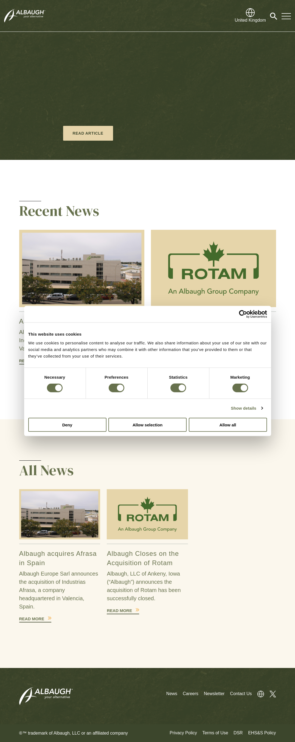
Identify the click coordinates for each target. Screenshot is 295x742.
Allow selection (147, 424)
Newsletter (214, 693)
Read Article (88, 133)
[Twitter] (270, 693)
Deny (67, 424)
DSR (238, 732)
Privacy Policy (183, 732)
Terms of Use (215, 732)
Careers (190, 693)
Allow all (228, 424)
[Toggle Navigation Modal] (286, 16)
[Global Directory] (250, 16)
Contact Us (241, 693)
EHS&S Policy (262, 732)
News (171, 693)
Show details (243, 408)
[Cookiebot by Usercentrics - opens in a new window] (243, 314)
